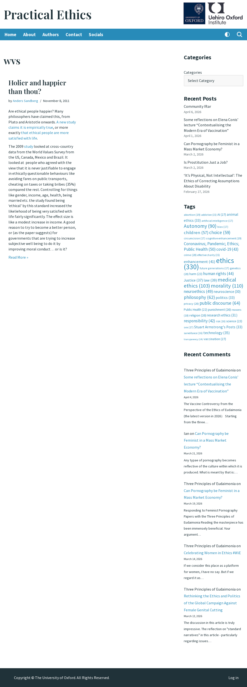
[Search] (239, 34)
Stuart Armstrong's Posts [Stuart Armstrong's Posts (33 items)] (218, 327)
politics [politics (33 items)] (225, 297)
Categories (193, 72)
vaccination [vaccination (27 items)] (215, 339)
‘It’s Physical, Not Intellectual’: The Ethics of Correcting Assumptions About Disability (213, 181)
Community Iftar (197, 106)
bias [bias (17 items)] (222, 227)
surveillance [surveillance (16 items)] (193, 333)
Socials (96, 34)
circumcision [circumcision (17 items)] (194, 238)
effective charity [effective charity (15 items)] (208, 255)
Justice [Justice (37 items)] (193, 280)
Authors (50, 34)
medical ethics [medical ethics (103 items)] (210, 282)
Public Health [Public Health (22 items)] (195, 310)
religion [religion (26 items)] (197, 315)
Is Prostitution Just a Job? (206, 162)
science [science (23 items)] (234, 321)
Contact (74, 34)
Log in (233, 677)
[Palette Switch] (227, 34)
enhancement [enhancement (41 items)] (199, 261)
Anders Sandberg (25, 101)
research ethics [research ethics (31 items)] (222, 315)
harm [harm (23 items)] (195, 274)
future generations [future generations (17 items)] (214, 268)
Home (10, 34)
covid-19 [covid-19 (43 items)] (227, 249)
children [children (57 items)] (196, 232)
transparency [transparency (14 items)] (193, 339)
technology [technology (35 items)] (216, 332)
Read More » (18, 257)
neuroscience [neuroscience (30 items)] (227, 291)
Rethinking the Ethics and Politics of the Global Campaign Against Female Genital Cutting (212, 602)
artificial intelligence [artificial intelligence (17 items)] (217, 220)
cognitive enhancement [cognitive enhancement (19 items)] (223, 238)
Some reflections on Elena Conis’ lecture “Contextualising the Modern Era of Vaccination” (211, 125)
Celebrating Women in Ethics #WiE (212, 552)
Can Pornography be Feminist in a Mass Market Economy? (206, 440)
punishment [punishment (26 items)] (219, 309)
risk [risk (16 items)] (221, 321)
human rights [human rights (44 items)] (218, 273)
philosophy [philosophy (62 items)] (199, 297)
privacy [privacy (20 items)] (191, 303)
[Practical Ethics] (48, 14)
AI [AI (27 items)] (221, 214)
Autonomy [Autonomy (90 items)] (200, 226)
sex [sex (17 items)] (188, 327)
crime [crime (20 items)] (190, 255)
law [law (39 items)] (210, 280)
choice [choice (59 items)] (219, 232)
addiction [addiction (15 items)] (209, 214)
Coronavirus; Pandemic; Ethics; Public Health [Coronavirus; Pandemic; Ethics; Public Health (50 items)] (211, 246)
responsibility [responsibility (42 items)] (199, 320)
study (28, 146)
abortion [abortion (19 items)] (192, 214)
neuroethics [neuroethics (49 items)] (198, 291)
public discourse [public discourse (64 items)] (219, 303)
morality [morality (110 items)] (227, 285)
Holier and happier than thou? (37, 87)
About (29, 34)
